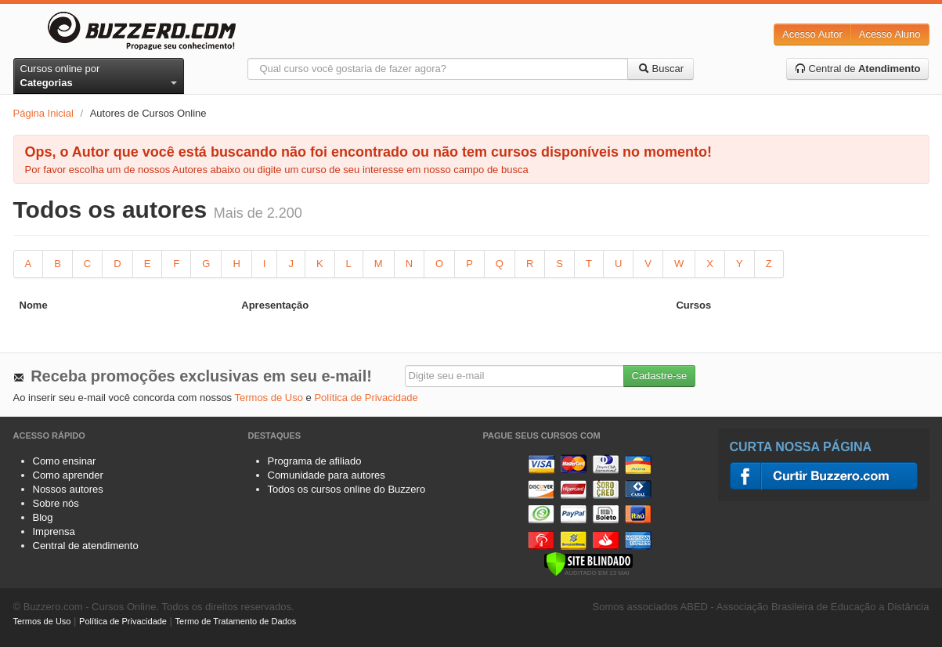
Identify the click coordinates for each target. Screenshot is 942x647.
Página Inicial (43, 113)
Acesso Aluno (890, 34)
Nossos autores (68, 489)
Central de (858, 68)
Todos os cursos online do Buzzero (347, 489)
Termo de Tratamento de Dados (236, 621)
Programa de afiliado (315, 461)
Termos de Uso (269, 397)
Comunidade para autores (326, 475)
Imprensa (54, 531)
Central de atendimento (86, 545)
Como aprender (68, 475)
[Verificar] (588, 563)
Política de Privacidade (365, 397)
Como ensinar (64, 461)
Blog (43, 517)
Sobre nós (56, 503)
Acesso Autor (812, 34)
